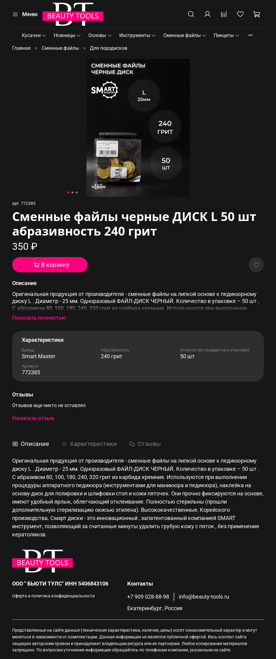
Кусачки (34, 35)
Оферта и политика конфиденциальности (53, 596)
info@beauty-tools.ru (204, 597)
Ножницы (67, 35)
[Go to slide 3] (76, 192)
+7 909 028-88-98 (148, 597)
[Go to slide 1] (68, 192)
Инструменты (137, 35)
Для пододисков (108, 48)
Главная (21, 48)
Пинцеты (227, 35)
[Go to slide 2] (72, 192)
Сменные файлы (184, 35)
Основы (100, 35)
